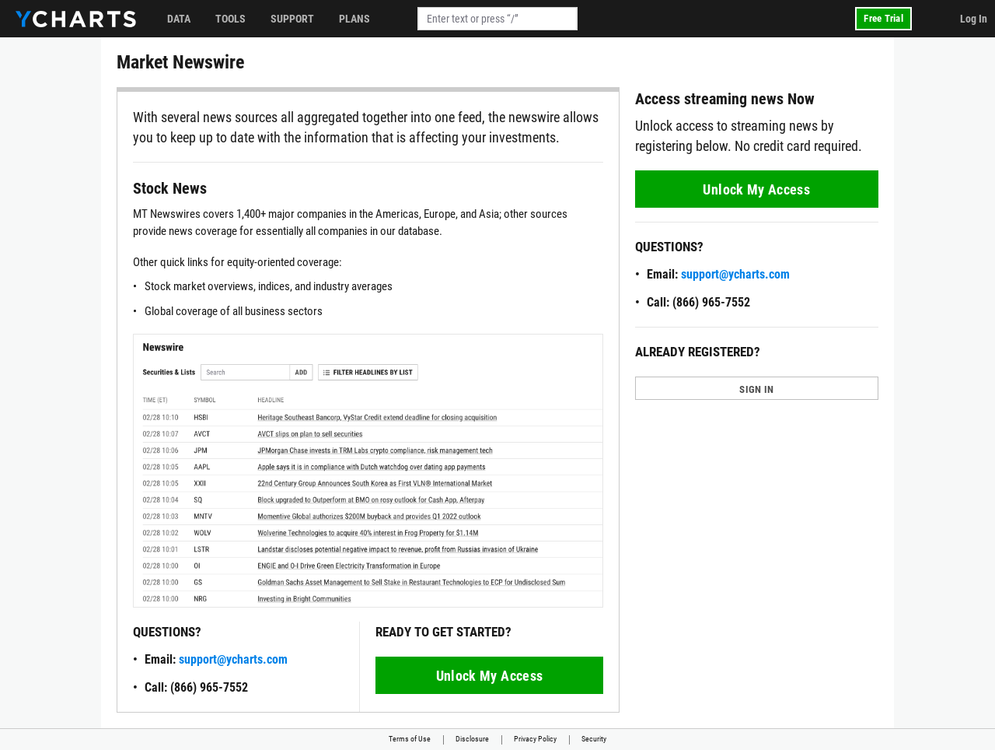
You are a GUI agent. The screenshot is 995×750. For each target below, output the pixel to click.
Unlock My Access (489, 676)
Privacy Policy (535, 738)
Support (292, 18)
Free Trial (883, 18)
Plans (354, 18)
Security (593, 738)
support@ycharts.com (233, 659)
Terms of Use (410, 738)
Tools (230, 18)
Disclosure (472, 738)
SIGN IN (756, 389)
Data (178, 18)
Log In (973, 18)
